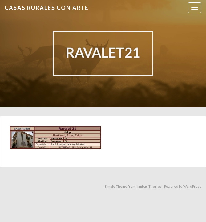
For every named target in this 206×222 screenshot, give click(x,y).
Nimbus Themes (149, 186)
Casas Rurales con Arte (47, 7)
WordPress (192, 186)
